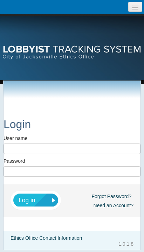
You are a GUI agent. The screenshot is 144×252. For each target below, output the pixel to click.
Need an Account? (113, 205)
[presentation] (72, 40)
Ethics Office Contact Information (46, 238)
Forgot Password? (111, 196)
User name (15, 138)
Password (14, 161)
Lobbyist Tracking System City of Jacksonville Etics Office (72, 40)
